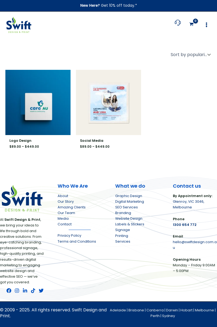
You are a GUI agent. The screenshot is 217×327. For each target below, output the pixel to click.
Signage (122, 230)
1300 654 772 (185, 224)
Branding (123, 213)
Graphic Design (128, 196)
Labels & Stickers (129, 224)
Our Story (66, 201)
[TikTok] (33, 290)
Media (63, 218)
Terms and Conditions (77, 241)
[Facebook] (8, 290)
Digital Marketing (129, 201)
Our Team (66, 213)
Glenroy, (180, 201)
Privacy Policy (69, 235)
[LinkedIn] (25, 290)
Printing (121, 235)
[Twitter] (41, 290)
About (63, 196)
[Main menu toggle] (206, 25)
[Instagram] (17, 290)
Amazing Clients (72, 207)
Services (122, 241)
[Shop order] (190, 54)
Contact (65, 224)
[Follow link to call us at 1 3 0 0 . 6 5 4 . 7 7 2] (177, 25)
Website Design (128, 218)
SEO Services (126, 207)
